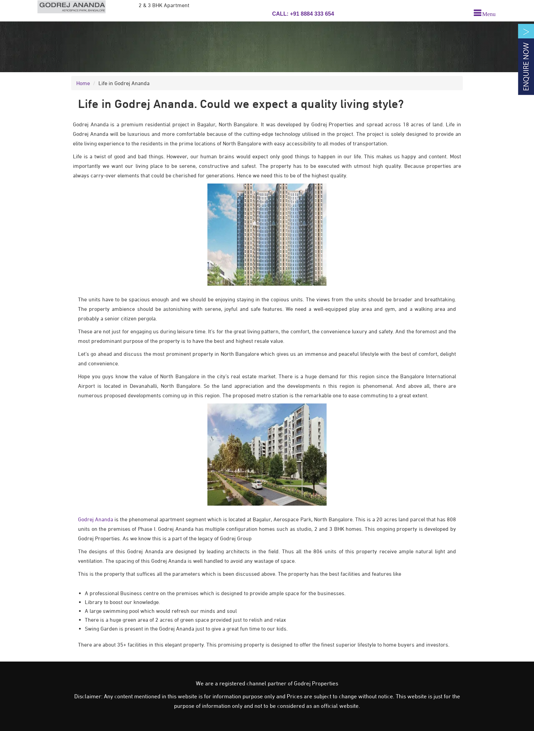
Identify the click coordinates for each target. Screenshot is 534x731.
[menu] (484, 13)
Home (83, 83)
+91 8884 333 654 (311, 14)
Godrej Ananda (95, 519)
